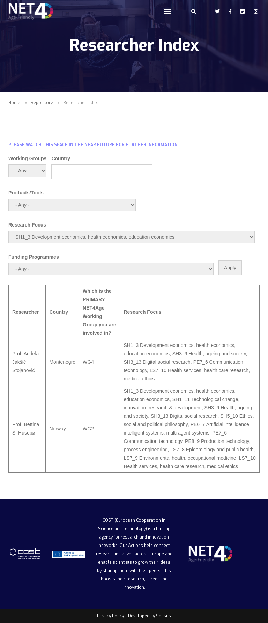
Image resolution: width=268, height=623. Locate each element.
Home (14, 102)
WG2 (88, 428)
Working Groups (27, 158)
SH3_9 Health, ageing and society (209, 353)
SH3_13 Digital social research (157, 362)
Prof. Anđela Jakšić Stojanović (25, 362)
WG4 (88, 362)
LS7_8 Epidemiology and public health (211, 449)
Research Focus (27, 225)
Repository (42, 102)
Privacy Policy (110, 616)
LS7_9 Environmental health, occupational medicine (180, 458)
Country (60, 158)
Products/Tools (26, 192)
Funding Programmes (33, 257)
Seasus (163, 616)
